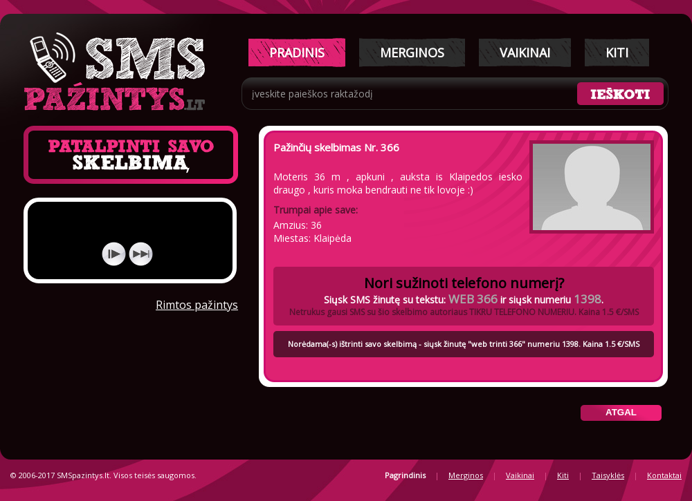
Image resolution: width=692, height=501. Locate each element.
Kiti (617, 52)
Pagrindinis (405, 475)
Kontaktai (664, 475)
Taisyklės (608, 475)
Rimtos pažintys (197, 304)
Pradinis (297, 52)
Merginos (412, 52)
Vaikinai (525, 52)
